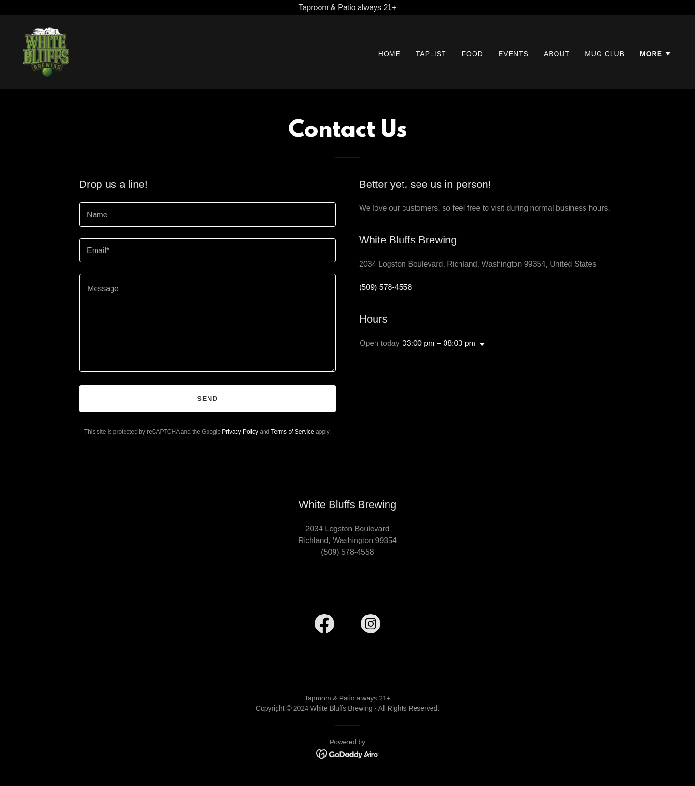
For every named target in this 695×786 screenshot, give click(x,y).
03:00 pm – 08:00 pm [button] (439, 343)
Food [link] (472, 53)
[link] (46, 51)
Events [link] (513, 53)
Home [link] (389, 53)
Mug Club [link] (605, 53)
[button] (656, 53)
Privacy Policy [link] (240, 432)
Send (207, 398)
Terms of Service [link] (292, 432)
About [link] (557, 53)
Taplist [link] (431, 53)
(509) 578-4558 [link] (385, 287)
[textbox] (207, 214)
